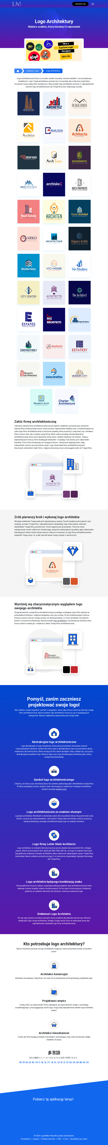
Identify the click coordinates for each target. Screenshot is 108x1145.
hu (74, 1062)
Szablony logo (32, 71)
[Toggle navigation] (92, 3)
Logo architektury (53, 71)
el (46, 1062)
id (61, 1062)
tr (36, 1062)
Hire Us (66, 56)
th (67, 1062)
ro (84, 1062)
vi (64, 1062)
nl (42, 1062)
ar (77, 1062)
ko (70, 1062)
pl (55, 1062)
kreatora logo (61, 789)
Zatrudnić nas (80, 4)
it (39, 1062)
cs (58, 1062)
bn (81, 1062)
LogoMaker (45, 1136)
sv (87, 1062)
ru (33, 1062)
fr (24, 1062)
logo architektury (60, 621)
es (30, 1062)
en (20, 1062)
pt (49, 1062)
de (27, 1062)
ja (52, 1062)
